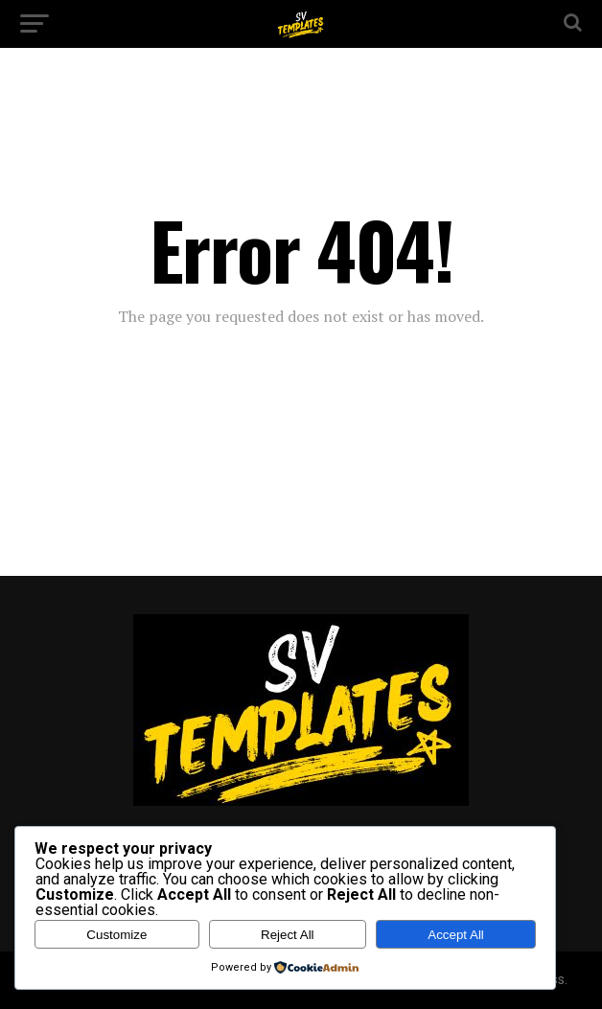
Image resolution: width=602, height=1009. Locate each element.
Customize (116, 935)
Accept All (456, 935)
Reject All (287, 935)
